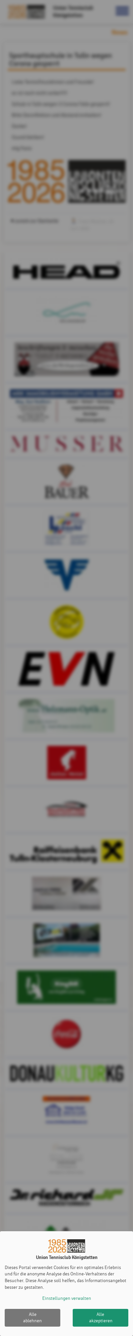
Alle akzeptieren (101, 1318)
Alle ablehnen (32, 1318)
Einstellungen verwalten (66, 1298)
